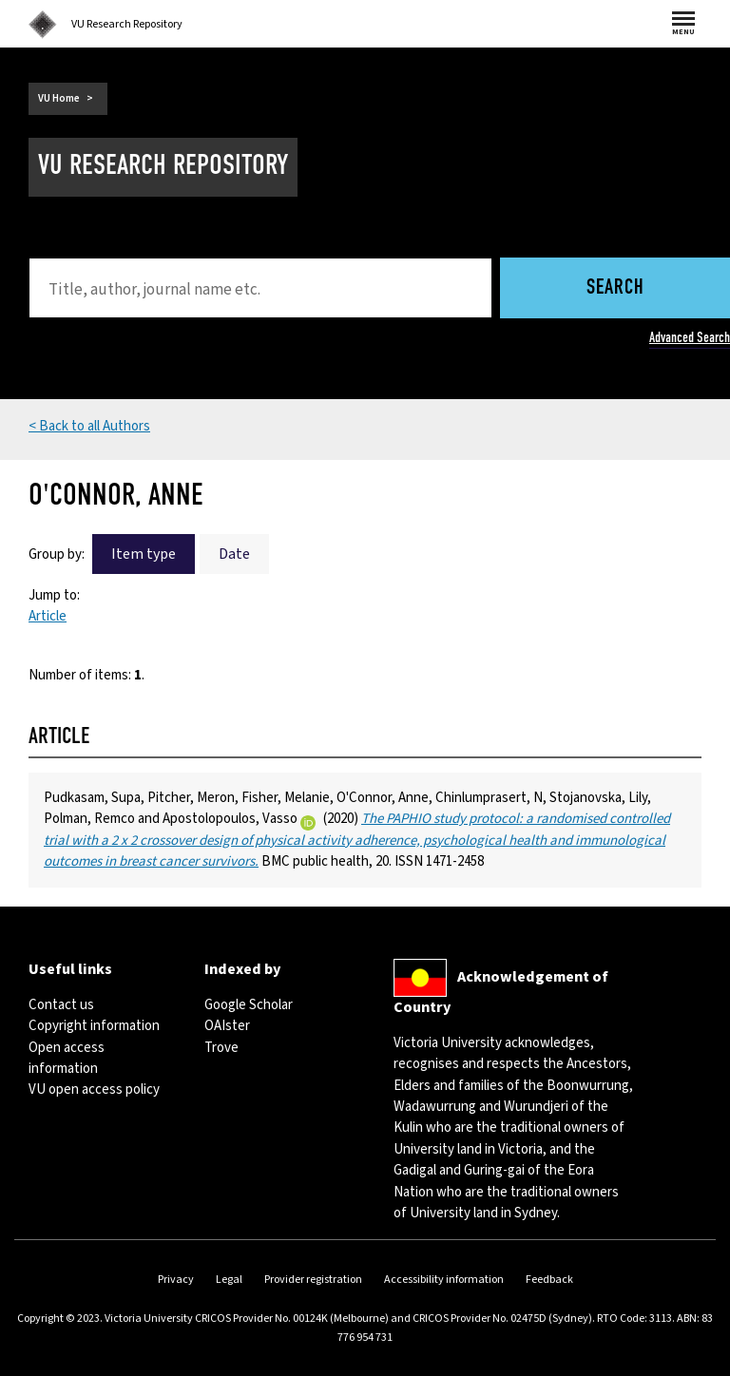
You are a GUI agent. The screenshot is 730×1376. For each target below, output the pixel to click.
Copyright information (94, 1026)
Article (48, 616)
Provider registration (313, 1279)
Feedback (549, 1279)
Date (234, 554)
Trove (221, 1048)
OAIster (227, 1026)
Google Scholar (248, 1005)
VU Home (59, 98)
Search (615, 288)
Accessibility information (444, 1279)
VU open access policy (94, 1089)
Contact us (61, 1005)
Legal (229, 1279)
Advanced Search (689, 337)
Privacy (176, 1279)
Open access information (67, 1058)
